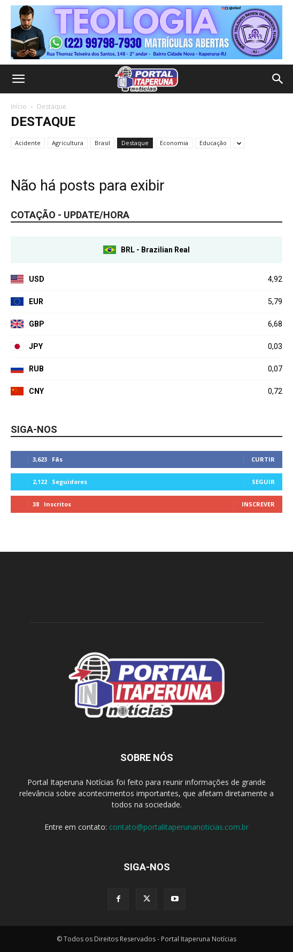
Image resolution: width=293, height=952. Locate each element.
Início (19, 106)
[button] (18, 79)
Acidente (28, 143)
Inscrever (258, 504)
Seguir (263, 482)
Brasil (102, 143)
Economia (174, 143)
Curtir (263, 459)
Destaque (135, 143)
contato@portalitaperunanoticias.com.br (179, 827)
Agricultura (67, 143)
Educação (213, 143)
